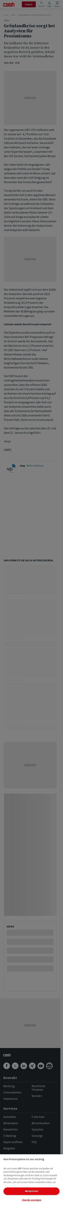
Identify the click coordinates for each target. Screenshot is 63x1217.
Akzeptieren (31, 1191)
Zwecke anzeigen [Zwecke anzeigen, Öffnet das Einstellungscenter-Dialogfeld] (31, 1199)
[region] (31, 1185)
